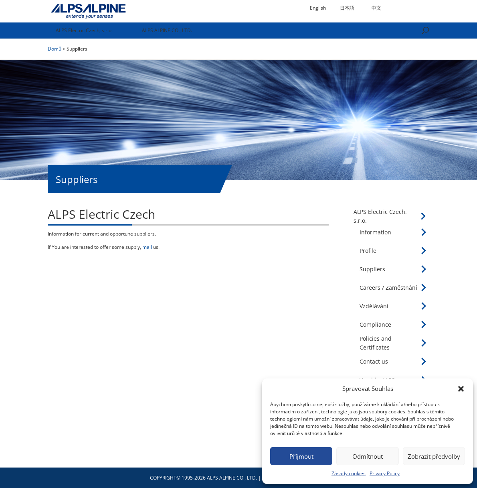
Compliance (375, 324)
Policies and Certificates (376, 343)
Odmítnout (367, 456)
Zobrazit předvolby (434, 456)
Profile (368, 250)
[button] (461, 389)
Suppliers (372, 269)
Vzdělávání (374, 306)
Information (375, 232)
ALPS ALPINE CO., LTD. (167, 30)
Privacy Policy (385, 473)
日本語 (347, 7)
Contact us (374, 361)
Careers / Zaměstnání (388, 287)
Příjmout (301, 456)
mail (147, 247)
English (318, 7)
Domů (54, 48)
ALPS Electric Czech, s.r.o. (84, 30)
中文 (376, 7)
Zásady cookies (348, 473)
